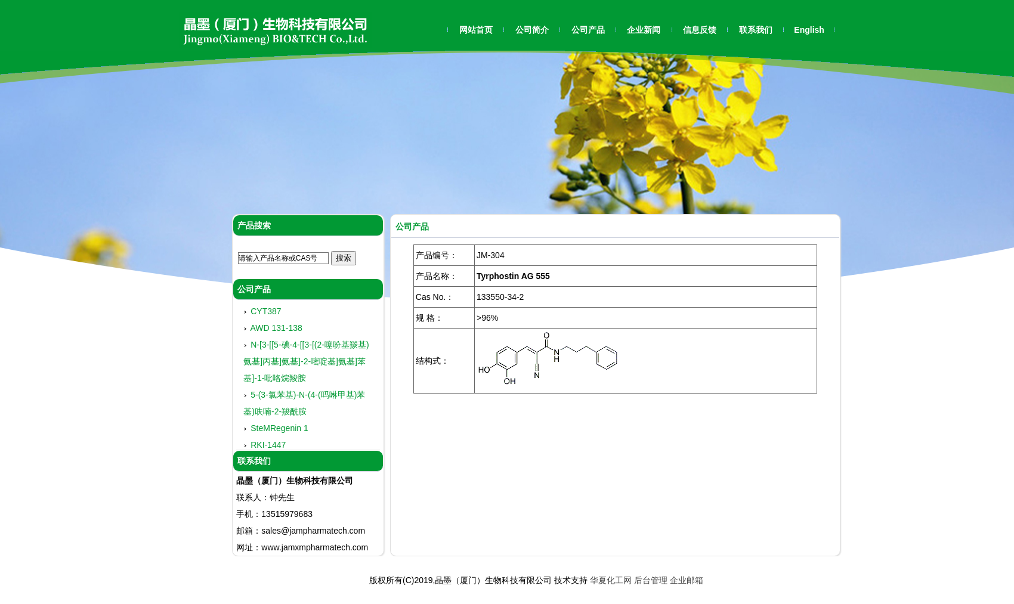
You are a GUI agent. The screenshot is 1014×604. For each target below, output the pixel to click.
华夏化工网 (611, 580)
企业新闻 (643, 30)
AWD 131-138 (276, 329)
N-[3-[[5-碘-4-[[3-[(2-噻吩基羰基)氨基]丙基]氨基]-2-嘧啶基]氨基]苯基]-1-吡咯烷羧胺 (306, 363)
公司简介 (532, 30)
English (809, 30)
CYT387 (266, 313)
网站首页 (476, 30)
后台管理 (650, 580)
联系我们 (755, 30)
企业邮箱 (686, 580)
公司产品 (588, 30)
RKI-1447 (268, 446)
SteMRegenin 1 (279, 430)
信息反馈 (699, 30)
